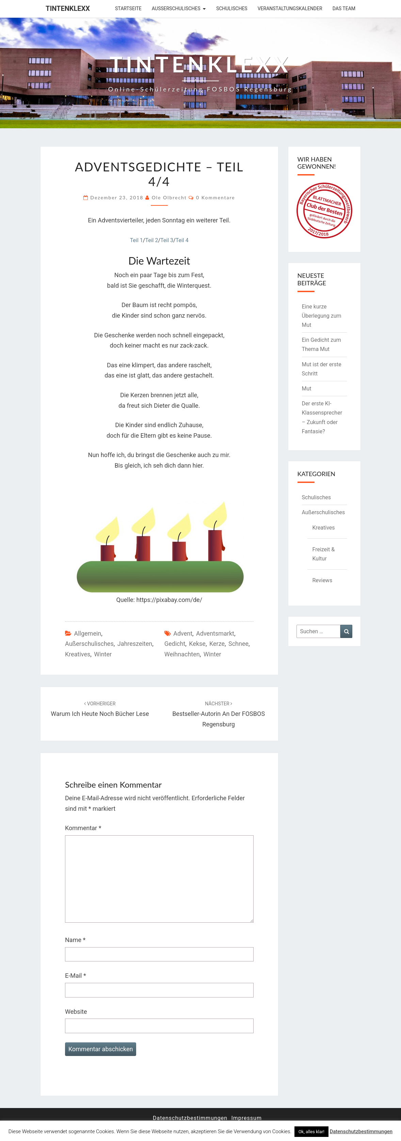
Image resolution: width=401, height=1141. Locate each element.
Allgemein (87, 633)
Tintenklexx (68, 8)
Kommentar (83, 828)
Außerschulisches (176, 8)
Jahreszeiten (135, 643)
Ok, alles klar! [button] (311, 1131)
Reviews (322, 580)
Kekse (197, 643)
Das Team (344, 8)
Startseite (128, 8)
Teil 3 (166, 240)
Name (75, 939)
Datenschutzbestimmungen (190, 1118)
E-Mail (75, 975)
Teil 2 (151, 240)
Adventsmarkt (215, 633)
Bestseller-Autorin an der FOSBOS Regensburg (218, 714)
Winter (103, 654)
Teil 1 (136, 240)
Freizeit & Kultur (323, 554)
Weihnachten (182, 654)
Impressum (246, 1118)
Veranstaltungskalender (290, 8)
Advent (182, 633)
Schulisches (231, 8)
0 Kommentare (215, 197)
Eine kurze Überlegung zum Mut (321, 315)
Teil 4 (182, 240)
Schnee (238, 643)
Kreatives (77, 654)
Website (76, 1011)
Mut (306, 388)
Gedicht (175, 643)
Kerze (217, 643)
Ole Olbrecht (169, 197)
